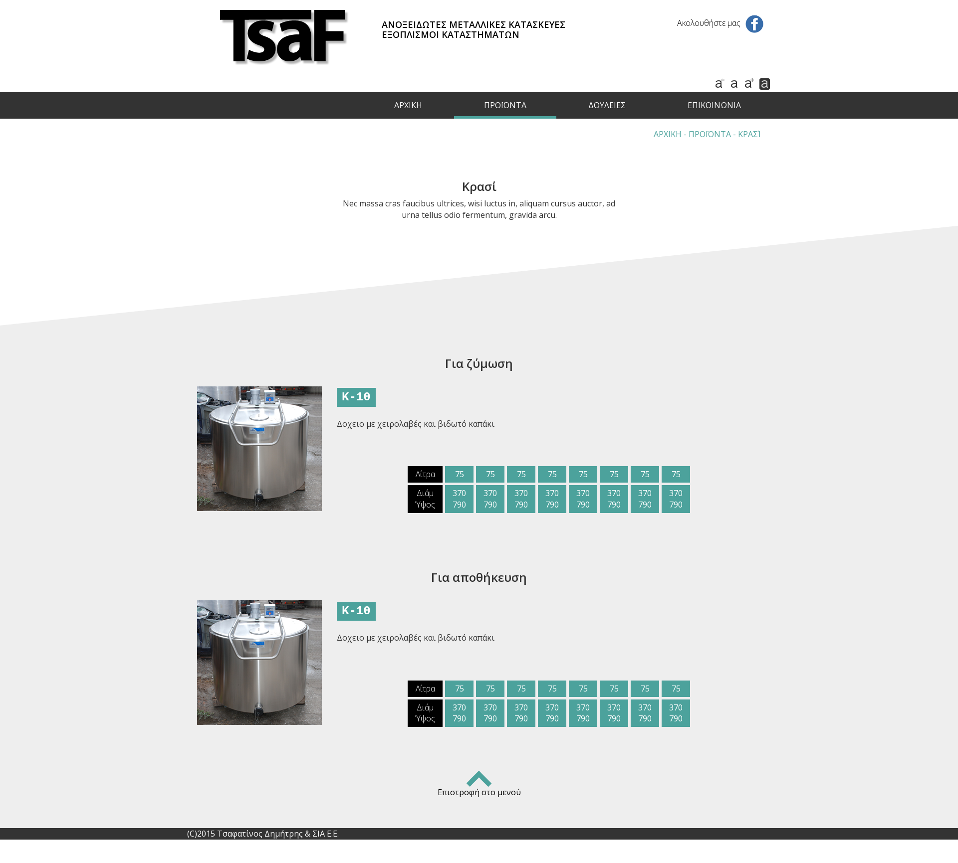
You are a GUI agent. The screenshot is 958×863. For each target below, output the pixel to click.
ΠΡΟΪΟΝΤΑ (505, 105)
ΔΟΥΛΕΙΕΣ (607, 105)
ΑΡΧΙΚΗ (408, 105)
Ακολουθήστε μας (720, 22)
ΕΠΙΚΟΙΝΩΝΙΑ (714, 105)
